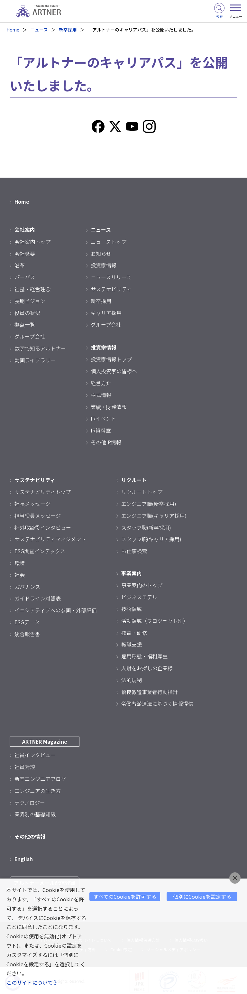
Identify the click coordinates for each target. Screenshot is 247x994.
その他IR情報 (106, 441)
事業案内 (131, 572)
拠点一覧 (24, 324)
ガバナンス (27, 586)
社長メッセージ (32, 502)
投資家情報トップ (111, 358)
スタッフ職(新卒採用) (146, 526)
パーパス (24, 277)
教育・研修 (134, 631)
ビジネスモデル (139, 596)
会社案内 (24, 229)
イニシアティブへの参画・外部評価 (55, 609)
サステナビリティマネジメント (50, 538)
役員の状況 (27, 312)
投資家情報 (103, 265)
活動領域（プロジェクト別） (154, 619)
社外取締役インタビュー (42, 526)
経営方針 (101, 382)
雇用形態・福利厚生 (144, 655)
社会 (19, 574)
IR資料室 (101, 429)
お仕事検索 (134, 550)
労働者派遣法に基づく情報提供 (157, 702)
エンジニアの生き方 (37, 789)
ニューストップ (108, 241)
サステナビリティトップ (42, 491)
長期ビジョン (29, 300)
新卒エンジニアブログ (40, 777)
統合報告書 (27, 633)
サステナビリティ (111, 288)
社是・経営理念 (32, 288)
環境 (19, 562)
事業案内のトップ (141, 584)
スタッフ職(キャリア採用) (151, 538)
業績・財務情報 (109, 406)
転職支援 (131, 643)
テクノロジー (29, 801)
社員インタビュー (35, 754)
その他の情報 (29, 835)
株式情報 (101, 394)
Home (13, 29)
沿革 (19, 265)
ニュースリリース (111, 277)
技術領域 (131, 608)
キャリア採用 (106, 312)
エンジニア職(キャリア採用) (154, 514)
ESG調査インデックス (39, 550)
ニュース (39, 29)
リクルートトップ (141, 491)
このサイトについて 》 (32, 983)
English (23, 857)
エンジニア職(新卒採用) (148, 502)
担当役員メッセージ (37, 514)
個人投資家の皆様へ (114, 370)
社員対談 (24, 765)
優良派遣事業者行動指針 (149, 690)
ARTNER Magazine (45, 740)
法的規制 (131, 679)
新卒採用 (68, 29)
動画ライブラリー (35, 359)
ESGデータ (27, 621)
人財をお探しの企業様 (147, 667)
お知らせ (101, 253)
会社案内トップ (32, 241)
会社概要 (24, 253)
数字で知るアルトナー (40, 347)
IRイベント (103, 418)
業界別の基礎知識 (35, 813)
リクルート (134, 479)
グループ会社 (29, 336)
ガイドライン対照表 (37, 597)
